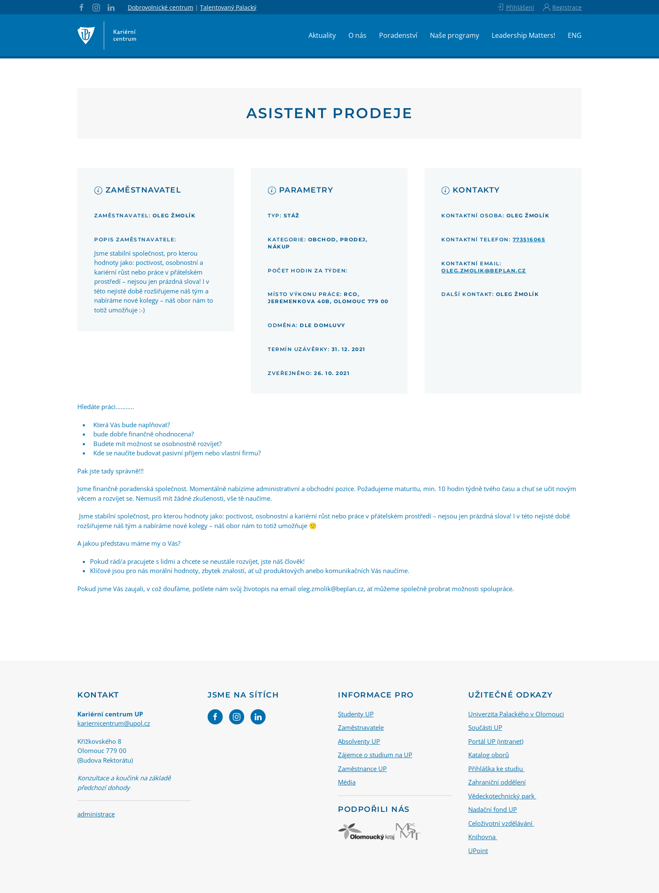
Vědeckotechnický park (502, 796)
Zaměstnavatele (361, 727)
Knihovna (482, 836)
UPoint (478, 850)
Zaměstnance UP (362, 768)
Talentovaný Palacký (228, 7)
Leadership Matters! (523, 35)
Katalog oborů (488, 754)
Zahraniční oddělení (497, 782)
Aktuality (322, 35)
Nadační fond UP (492, 809)
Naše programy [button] (454, 35)
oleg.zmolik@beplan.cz (483, 270)
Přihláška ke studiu (496, 768)
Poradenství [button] (398, 35)
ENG (575, 35)
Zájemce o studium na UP (375, 754)
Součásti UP (485, 727)
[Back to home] (106, 35)
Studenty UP (356, 714)
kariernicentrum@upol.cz (113, 723)
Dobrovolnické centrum (160, 7)
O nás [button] (357, 35)
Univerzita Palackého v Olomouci (516, 714)
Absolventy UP (359, 741)
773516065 (529, 239)
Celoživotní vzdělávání (501, 823)
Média (347, 782)
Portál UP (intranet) (495, 741)
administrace (96, 814)
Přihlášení (515, 7)
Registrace (562, 7)
